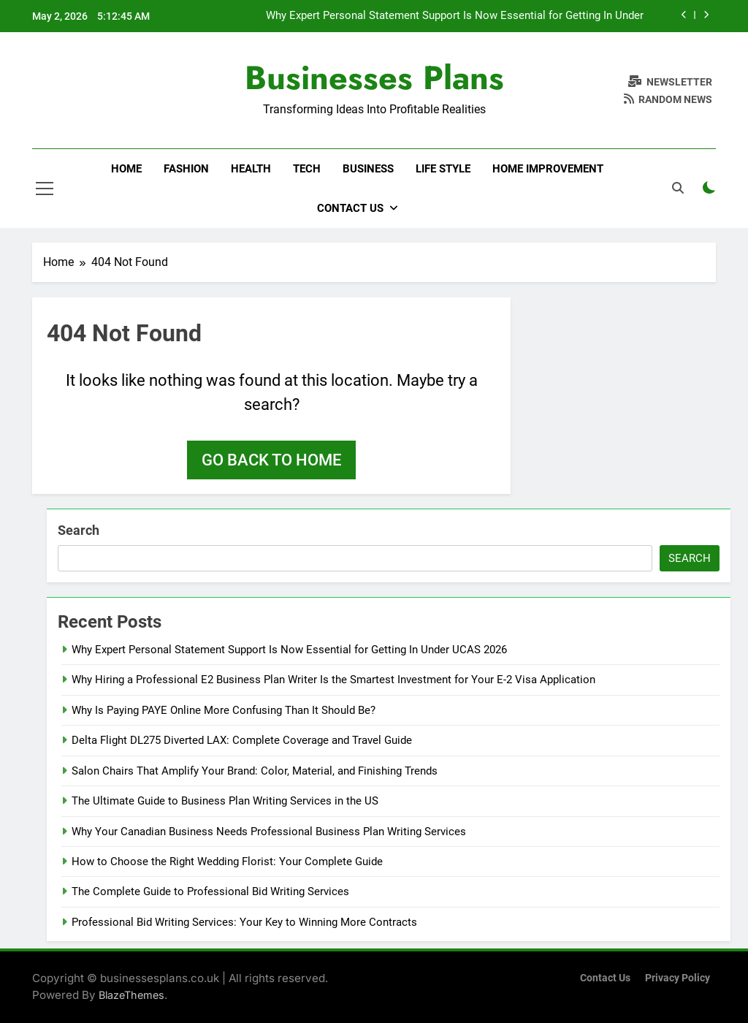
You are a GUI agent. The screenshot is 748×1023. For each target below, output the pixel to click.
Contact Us (350, 208)
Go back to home (271, 460)
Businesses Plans (374, 78)
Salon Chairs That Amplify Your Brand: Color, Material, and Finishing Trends (255, 770)
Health (251, 168)
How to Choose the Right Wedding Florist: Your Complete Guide (227, 861)
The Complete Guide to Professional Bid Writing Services (210, 891)
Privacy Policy (677, 978)
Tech (307, 168)
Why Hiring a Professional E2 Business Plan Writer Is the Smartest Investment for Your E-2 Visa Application (333, 679)
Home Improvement (547, 168)
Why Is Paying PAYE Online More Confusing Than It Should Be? (225, 710)
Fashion (186, 168)
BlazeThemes (131, 995)
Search (78, 530)
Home (126, 168)
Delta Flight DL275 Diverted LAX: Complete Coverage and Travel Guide (242, 740)
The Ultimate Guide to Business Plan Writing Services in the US (225, 800)
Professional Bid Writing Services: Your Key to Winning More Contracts (244, 922)
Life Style (443, 168)
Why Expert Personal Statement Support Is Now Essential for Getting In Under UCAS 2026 (455, 16)
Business (368, 168)
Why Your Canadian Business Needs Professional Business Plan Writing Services (269, 831)
